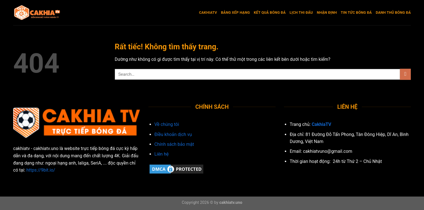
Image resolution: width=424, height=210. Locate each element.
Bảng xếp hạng (235, 12)
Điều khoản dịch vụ (173, 134)
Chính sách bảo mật (174, 144)
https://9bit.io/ (40, 170)
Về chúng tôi (166, 124)
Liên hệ (161, 154)
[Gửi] (405, 74)
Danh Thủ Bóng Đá (393, 12)
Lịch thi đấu (301, 12)
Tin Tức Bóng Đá (356, 12)
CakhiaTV (208, 12)
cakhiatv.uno (230, 202)
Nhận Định (327, 12)
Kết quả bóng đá (270, 12)
